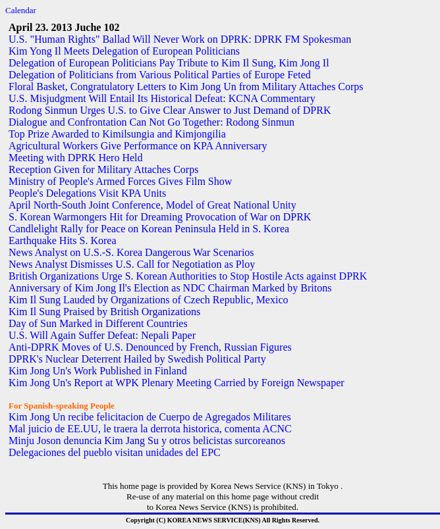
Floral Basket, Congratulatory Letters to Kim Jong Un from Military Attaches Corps (186, 86)
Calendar (20, 10)
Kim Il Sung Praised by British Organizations (104, 311)
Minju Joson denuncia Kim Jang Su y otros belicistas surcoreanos (147, 440)
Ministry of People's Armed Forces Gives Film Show (120, 181)
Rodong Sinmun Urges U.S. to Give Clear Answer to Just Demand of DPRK (170, 110)
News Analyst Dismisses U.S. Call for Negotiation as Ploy (132, 264)
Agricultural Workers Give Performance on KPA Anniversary (138, 145)
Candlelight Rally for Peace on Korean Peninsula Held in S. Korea (149, 228)
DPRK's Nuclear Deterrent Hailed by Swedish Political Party (137, 359)
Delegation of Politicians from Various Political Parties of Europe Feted (160, 74)
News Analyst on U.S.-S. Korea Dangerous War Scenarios (131, 252)
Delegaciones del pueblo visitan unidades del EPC (115, 452)
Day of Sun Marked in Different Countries (98, 323)
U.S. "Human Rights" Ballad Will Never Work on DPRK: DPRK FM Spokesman (180, 39)
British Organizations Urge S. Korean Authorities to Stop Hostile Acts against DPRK (188, 276)
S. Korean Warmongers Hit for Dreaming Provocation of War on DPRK (160, 216)
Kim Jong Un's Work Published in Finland (98, 370)
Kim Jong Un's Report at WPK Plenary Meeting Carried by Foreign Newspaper (176, 382)
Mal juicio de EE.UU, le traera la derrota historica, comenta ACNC (150, 428)
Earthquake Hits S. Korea (63, 240)
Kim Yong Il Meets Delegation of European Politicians (124, 51)
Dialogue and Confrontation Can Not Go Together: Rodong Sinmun (151, 122)
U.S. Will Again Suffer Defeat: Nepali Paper (102, 335)
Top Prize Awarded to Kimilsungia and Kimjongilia (117, 133)
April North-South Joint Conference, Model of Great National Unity (152, 205)
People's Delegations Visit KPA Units (87, 193)
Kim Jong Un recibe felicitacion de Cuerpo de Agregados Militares (150, 416)
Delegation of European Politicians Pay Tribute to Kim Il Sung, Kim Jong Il (169, 62)
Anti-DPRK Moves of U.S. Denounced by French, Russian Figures (150, 347)
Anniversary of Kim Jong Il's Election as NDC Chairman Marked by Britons (170, 287)
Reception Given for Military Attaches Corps (103, 169)
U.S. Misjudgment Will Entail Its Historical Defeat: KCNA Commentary (162, 98)
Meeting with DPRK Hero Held (76, 157)
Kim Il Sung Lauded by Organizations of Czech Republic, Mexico (149, 299)
